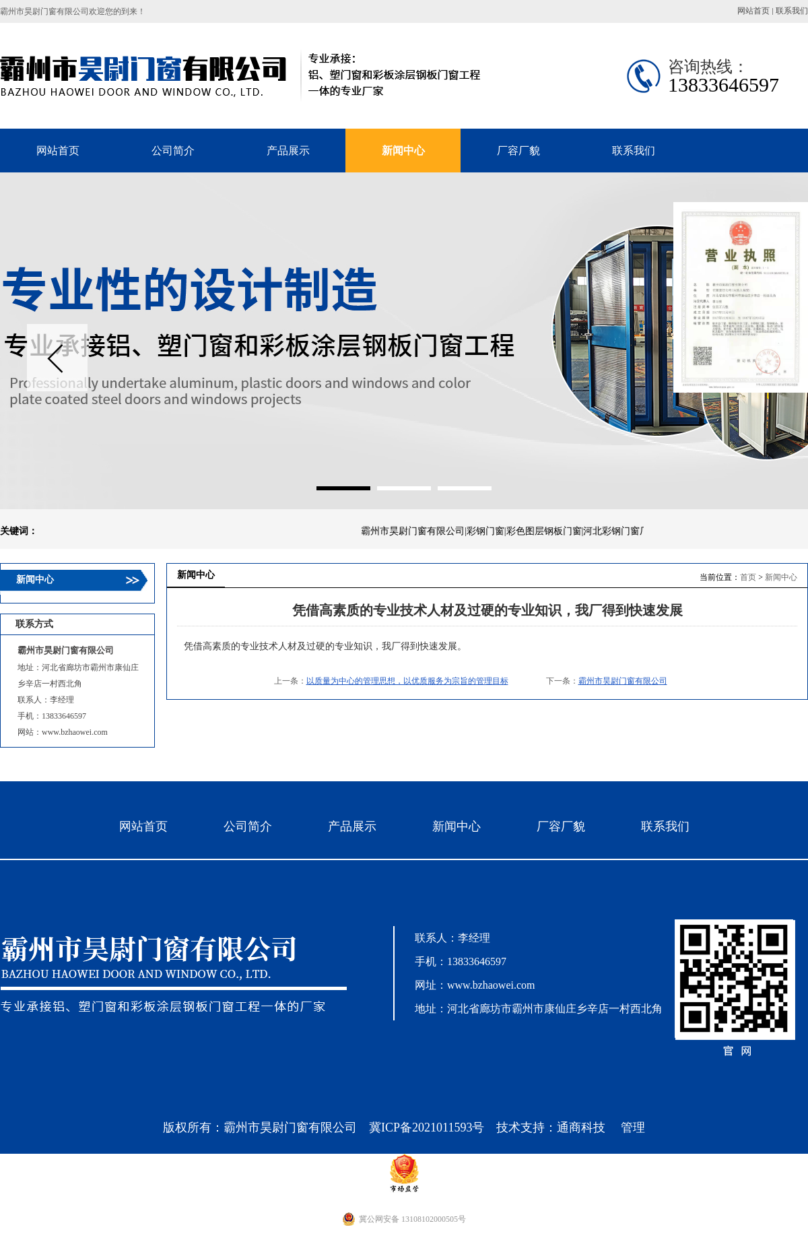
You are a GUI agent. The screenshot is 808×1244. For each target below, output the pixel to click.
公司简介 (248, 826)
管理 (633, 1127)
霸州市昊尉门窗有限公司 (622, 681)
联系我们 (792, 10)
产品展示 (352, 826)
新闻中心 (781, 577)
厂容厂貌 (561, 826)
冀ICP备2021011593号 (426, 1127)
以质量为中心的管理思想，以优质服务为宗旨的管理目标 (407, 681)
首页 (748, 577)
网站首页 (753, 10)
